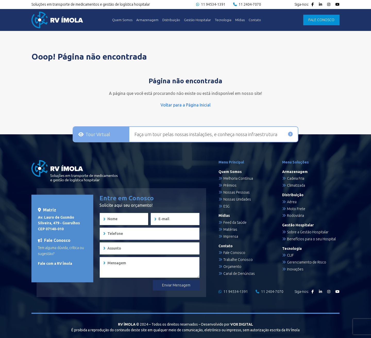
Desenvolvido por (227, 324)
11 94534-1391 (210, 4)
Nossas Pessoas (236, 192)
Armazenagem (147, 20)
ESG (226, 206)
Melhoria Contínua (238, 178)
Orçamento (232, 267)
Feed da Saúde (235, 222)
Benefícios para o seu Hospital (311, 239)
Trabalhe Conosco (238, 260)
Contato (255, 20)
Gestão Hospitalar (197, 20)
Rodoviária (295, 215)
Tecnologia (223, 20)
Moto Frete (296, 209)
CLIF (290, 255)
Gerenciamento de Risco (306, 262)
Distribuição (171, 20)
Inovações (295, 269)
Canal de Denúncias (239, 273)
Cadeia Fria (295, 178)
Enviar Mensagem (176, 285)
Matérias (230, 229)
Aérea (292, 202)
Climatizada (296, 185)
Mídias (240, 20)
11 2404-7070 (247, 4)
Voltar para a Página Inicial (185, 105)
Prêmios (230, 185)
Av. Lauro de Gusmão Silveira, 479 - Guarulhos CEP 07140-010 (59, 223)
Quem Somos (122, 20)
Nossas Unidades (237, 199)
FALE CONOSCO (321, 20)
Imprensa (230, 236)
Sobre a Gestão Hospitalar (307, 232)
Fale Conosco (234, 253)
